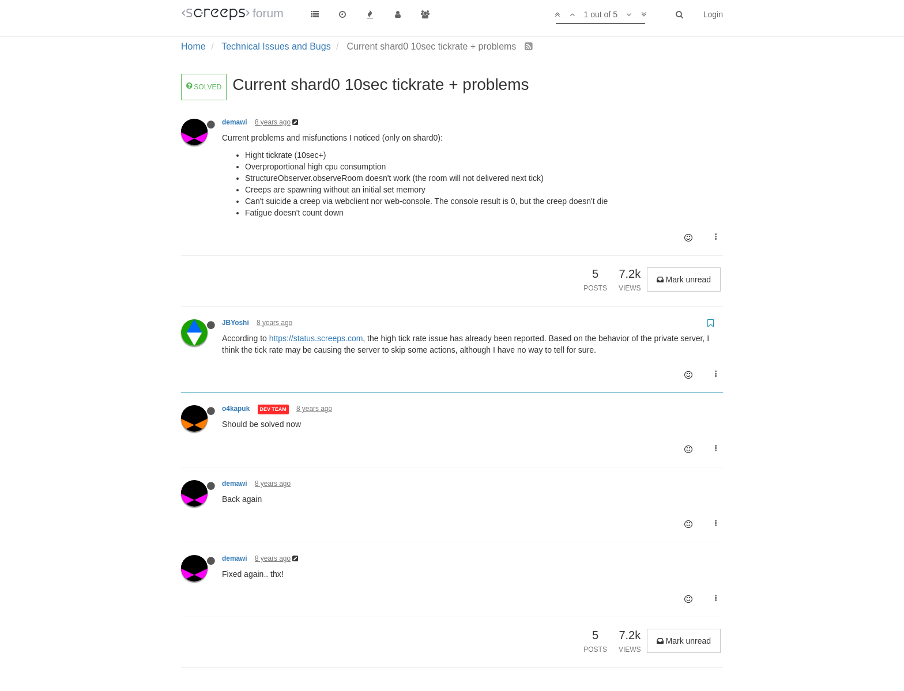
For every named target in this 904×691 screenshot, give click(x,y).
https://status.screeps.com (316, 338)
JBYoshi (235, 323)
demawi (234, 122)
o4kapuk (236, 409)
